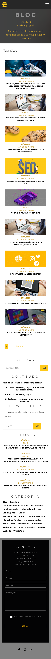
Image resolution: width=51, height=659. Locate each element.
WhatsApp (18, 531)
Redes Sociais (9, 527)
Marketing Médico (32, 520)
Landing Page (10, 513)
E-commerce (37, 506)
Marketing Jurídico (12, 520)
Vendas (41, 527)
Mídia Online (9, 524)
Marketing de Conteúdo (14, 516)
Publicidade (36, 524)
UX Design (30, 527)
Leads (22, 513)
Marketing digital (37, 516)
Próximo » (18, 346)
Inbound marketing (31, 509)
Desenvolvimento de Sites (16, 506)
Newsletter (23, 524)
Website (7, 531)
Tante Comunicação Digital (7, 4)
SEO (21, 527)
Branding (14, 502)
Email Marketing (11, 509)
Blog (5, 502)
